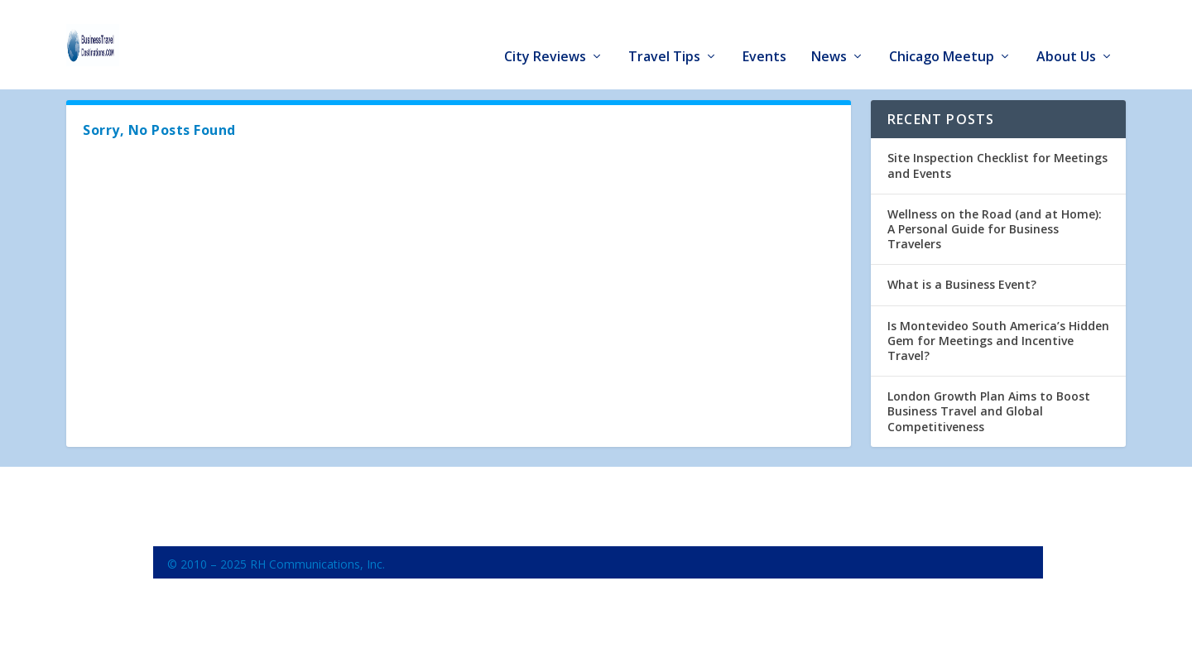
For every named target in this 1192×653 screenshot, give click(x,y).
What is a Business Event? (961, 283)
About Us (1066, 34)
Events (764, 34)
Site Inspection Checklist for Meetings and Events (997, 164)
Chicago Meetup (941, 34)
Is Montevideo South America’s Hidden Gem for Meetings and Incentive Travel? (998, 339)
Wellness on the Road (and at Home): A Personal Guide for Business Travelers (994, 227)
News (829, 34)
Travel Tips (664, 34)
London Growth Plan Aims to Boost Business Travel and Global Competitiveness (988, 410)
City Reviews (545, 34)
